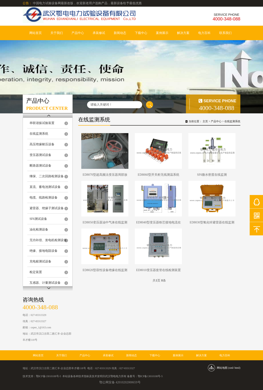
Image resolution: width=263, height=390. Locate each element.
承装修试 (99, 33)
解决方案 (183, 33)
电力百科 (204, 33)
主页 (205, 121)
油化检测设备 (39, 229)
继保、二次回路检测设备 (47, 176)
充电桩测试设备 (40, 261)
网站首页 (35, 33)
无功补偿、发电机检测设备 (48, 240)
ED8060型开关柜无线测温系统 (158, 174)
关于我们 (56, 33)
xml (231, 367)
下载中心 (141, 33)
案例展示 (162, 33)
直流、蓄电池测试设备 (45, 187)
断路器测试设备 (40, 165)
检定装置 (36, 272)
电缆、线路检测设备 (44, 197)
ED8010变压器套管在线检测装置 (158, 270)
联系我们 (225, 33)
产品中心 (78, 33)
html (237, 367)
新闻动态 (120, 33)
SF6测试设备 (38, 219)
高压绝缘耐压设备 (42, 144)
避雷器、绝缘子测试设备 (47, 208)
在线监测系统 (39, 133)
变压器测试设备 (40, 155)
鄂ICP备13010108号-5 (48, 376)
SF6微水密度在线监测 (212, 174)
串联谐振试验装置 (42, 123)
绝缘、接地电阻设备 (44, 250)
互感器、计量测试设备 (45, 282)
